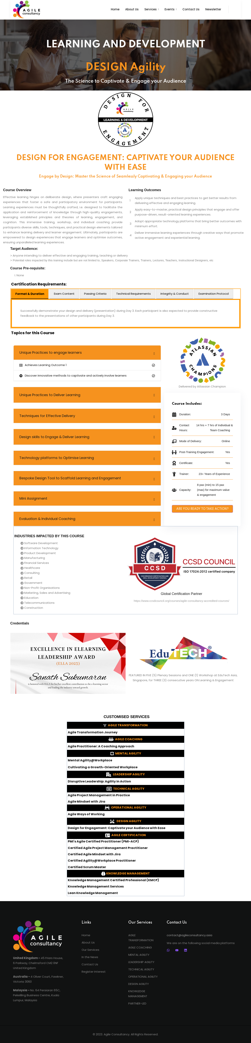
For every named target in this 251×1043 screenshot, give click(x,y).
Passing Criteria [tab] (95, 294)
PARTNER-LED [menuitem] (137, 1003)
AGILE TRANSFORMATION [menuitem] (140, 937)
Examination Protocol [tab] (214, 294)
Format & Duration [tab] (29, 294)
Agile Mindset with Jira (86, 801)
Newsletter (213, 9)
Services (150, 9)
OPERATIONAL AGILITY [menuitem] (143, 977)
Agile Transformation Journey (93, 732)
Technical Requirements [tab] (133, 294)
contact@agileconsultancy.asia (189, 935)
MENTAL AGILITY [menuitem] (138, 955)
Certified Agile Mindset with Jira (94, 854)
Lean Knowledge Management (93, 893)
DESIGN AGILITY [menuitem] (138, 984)
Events (170, 9)
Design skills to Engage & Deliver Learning (54, 436)
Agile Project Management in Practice (99, 795)
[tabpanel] (125, 313)
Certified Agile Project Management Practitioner (108, 848)
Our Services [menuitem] (90, 950)
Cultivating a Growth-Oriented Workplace (103, 767)
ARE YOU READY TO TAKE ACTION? (202, 509)
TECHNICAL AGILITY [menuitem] (141, 969)
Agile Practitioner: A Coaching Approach (101, 746)
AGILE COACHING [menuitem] (140, 947)
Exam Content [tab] (64, 294)
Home (115, 9)
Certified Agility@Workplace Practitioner (102, 860)
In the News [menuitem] (90, 957)
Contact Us (191, 9)
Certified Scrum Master (87, 867)
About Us (132, 9)
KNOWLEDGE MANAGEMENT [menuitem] (137, 993)
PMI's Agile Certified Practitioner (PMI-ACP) (103, 841)
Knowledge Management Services (96, 886)
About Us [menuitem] (88, 942)
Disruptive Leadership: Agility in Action (99, 781)
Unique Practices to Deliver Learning (49, 394)
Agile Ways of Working (86, 814)
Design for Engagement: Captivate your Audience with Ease (116, 828)
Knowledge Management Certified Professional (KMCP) (113, 880)
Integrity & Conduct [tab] (175, 294)
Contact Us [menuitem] (90, 964)
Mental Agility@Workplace (90, 760)
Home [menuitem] (86, 935)
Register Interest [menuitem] (94, 972)
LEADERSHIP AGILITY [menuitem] (141, 962)
